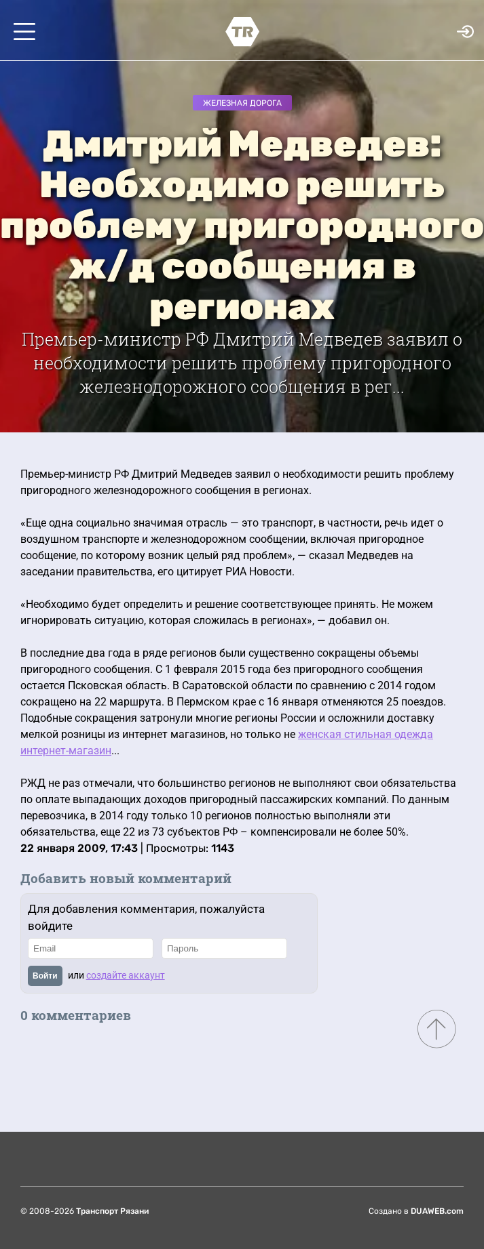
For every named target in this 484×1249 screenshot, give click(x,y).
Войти (45, 976)
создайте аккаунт (125, 975)
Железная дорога (242, 103)
